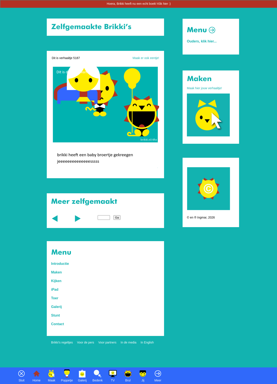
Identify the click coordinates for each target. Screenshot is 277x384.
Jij (142, 380)
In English (147, 342)
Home (37, 380)
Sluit (21, 380)
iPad (54, 289)
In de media (128, 342)
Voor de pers (85, 342)
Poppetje (67, 380)
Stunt (55, 315)
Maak (51, 380)
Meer (157, 380)
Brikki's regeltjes (62, 342)
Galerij (82, 380)
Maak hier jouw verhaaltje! (204, 88)
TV (113, 380)
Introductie (60, 263)
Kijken (56, 281)
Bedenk (97, 380)
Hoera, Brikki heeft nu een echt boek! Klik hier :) (139, 3)
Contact (57, 324)
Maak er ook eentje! (146, 58)
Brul (128, 380)
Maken (56, 272)
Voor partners (107, 342)
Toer (54, 298)
